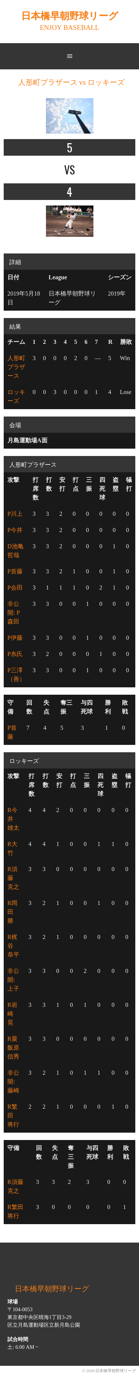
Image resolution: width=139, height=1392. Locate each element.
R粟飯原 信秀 (16, 1048)
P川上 (15, 514)
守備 (10, 707)
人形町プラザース (16, 367)
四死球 (102, 489)
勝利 (108, 707)
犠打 (129, 484)
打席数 (36, 489)
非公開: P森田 (13, 613)
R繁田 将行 (13, 1115)
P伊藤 (15, 638)
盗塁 (116, 484)
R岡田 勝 (13, 912)
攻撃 (13, 480)
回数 (29, 707)
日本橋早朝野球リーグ (69, 16)
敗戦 (125, 707)
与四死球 (87, 707)
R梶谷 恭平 (13, 946)
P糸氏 (15, 654)
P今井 (15, 530)
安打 (62, 484)
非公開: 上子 (13, 980)
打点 (76, 484)
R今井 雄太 (13, 819)
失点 (46, 707)
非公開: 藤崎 (13, 1082)
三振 (89, 484)
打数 (49, 484)
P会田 (15, 587)
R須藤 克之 (13, 878)
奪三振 (66, 707)
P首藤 (15, 571)
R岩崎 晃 (13, 1014)
